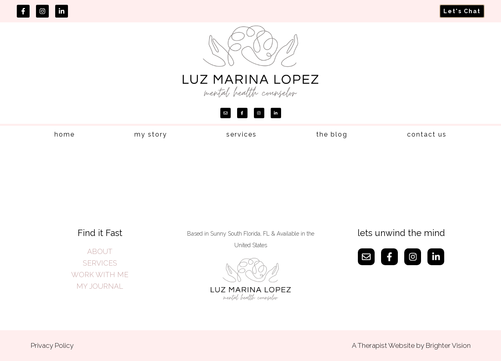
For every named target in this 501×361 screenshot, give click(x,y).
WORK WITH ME (99, 274)
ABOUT (99, 251)
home (64, 134)
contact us (427, 134)
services (241, 134)
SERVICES (100, 263)
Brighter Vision (448, 345)
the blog (331, 134)
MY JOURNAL (99, 286)
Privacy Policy (52, 345)
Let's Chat (462, 11)
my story (150, 134)
